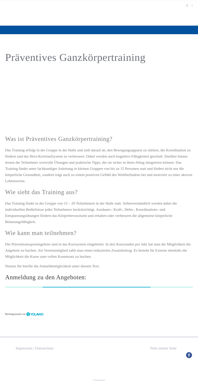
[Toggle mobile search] (187, 6)
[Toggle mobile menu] (192, 6)
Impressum (24, 348)
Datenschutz (44, 348)
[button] (189, 355)
